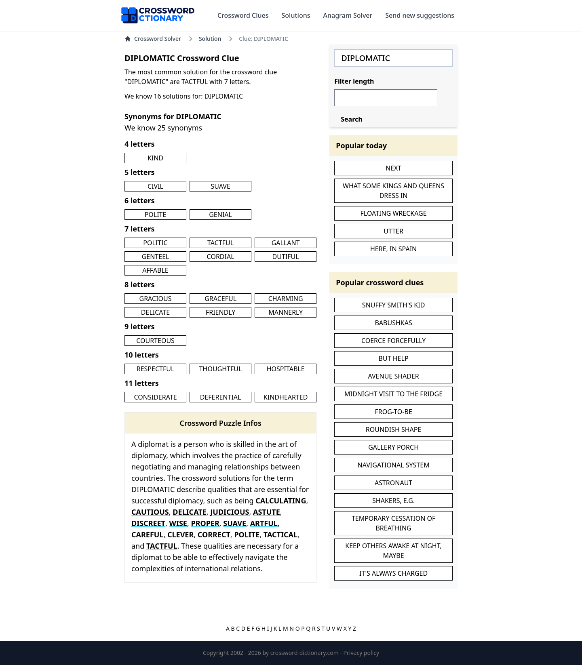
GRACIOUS (155, 298)
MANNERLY (285, 312)
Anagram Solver (348, 15)
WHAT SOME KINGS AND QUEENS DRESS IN (393, 190)
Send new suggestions (419, 15)
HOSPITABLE (286, 368)
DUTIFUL (285, 256)
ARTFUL (264, 523)
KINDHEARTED (286, 397)
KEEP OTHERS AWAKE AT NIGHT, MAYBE (393, 550)
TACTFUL (220, 242)
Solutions (296, 15)
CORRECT (214, 534)
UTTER (393, 231)
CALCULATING (280, 500)
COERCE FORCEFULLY (393, 340)
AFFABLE (155, 270)
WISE (178, 523)
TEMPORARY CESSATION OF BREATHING (393, 523)
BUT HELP (394, 358)
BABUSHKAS (393, 322)
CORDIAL (220, 256)
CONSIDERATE (155, 397)
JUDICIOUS (229, 512)
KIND (155, 158)
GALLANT (286, 242)
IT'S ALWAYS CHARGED (393, 573)
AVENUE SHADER (393, 376)
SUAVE (220, 186)
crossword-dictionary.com (305, 653)
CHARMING (285, 298)
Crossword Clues (243, 15)
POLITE (156, 214)
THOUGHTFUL (220, 368)
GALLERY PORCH (393, 447)
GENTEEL (155, 256)
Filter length (354, 81)
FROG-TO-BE (393, 411)
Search (351, 119)
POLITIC (155, 242)
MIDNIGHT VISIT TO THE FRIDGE (393, 393)
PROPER (205, 523)
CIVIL (155, 186)
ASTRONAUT (393, 482)
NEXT (393, 168)
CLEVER (180, 534)
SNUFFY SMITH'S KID (393, 305)
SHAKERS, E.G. (393, 500)
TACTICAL (280, 534)
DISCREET (148, 523)
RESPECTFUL (156, 368)
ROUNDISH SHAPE (394, 429)
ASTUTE (266, 512)
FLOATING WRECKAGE (394, 213)
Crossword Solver (152, 38)
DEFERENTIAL (220, 397)
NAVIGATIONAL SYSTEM (394, 465)
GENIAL (220, 214)
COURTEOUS (155, 340)
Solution (210, 38)
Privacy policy (362, 653)
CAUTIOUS (150, 512)
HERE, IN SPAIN (393, 248)
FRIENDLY (220, 312)
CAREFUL (147, 534)
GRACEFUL (220, 298)
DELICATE (155, 312)
